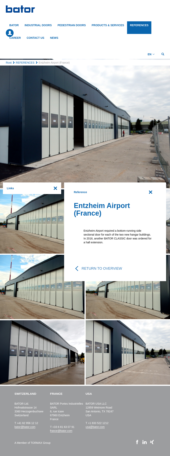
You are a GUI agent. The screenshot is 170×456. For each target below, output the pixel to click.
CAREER (15, 37)
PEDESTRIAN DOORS (72, 25)
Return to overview (102, 268)
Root (9, 62)
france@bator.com (61, 430)
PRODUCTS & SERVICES (108, 25)
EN (149, 54)
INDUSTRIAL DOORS (38, 25)
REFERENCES (139, 25)
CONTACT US (35, 37)
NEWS (54, 37)
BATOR (14, 25)
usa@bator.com (95, 426)
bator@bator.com (25, 426)
